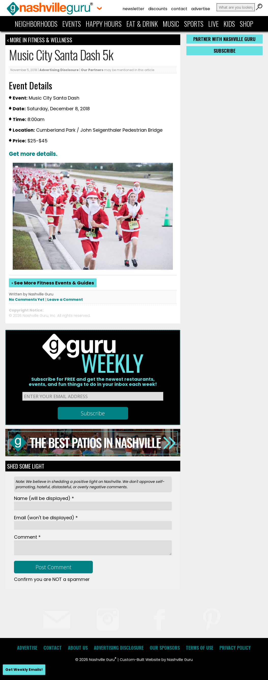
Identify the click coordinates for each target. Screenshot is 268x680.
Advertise (200, 9)
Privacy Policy (235, 647)
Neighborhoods (36, 24)
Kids (229, 24)
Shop (246, 24)
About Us (78, 647)
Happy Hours (104, 24)
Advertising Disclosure (59, 70)
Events (71, 24)
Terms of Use (199, 647)
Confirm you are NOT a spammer (52, 579)
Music (171, 24)
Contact (179, 9)
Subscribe (224, 50)
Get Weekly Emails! (24, 669)
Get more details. (33, 154)
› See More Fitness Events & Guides (52, 283)
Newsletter (133, 9)
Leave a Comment (65, 299)
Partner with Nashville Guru (224, 39)
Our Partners (92, 70)
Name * (44, 498)
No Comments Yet (26, 299)
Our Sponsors (165, 647)
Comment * (27, 537)
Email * (46, 517)
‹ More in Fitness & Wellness (39, 40)
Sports (193, 24)
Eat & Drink (142, 24)
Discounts (157, 9)
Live (213, 24)
